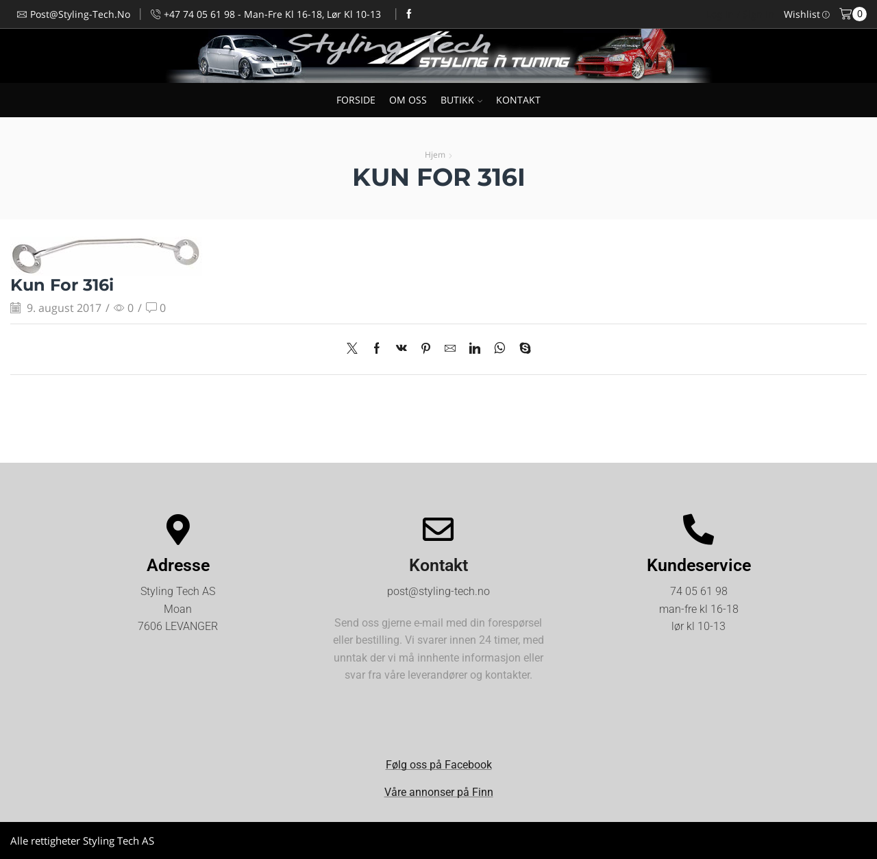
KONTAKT (518, 99)
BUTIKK (461, 99)
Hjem (435, 154)
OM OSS (408, 99)
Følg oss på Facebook (439, 764)
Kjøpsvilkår (842, 840)
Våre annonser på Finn (438, 792)
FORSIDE (355, 99)
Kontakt (438, 565)
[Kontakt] (438, 529)
